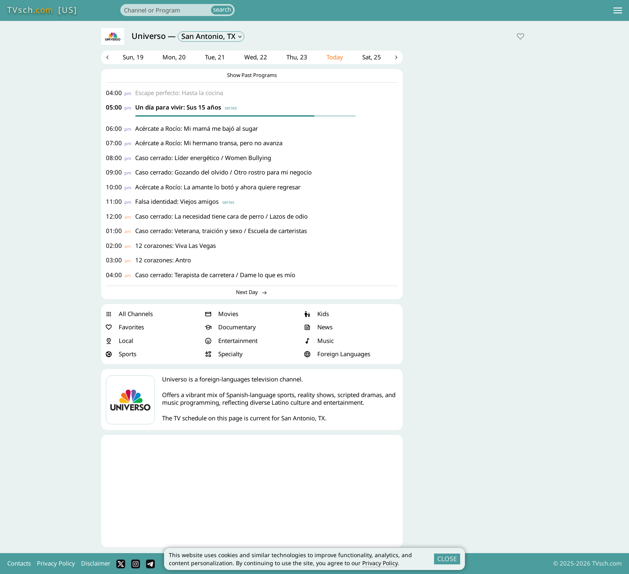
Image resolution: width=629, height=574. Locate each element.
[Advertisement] (252, 491)
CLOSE (447, 558)
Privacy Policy (380, 563)
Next (397, 58)
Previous (107, 58)
